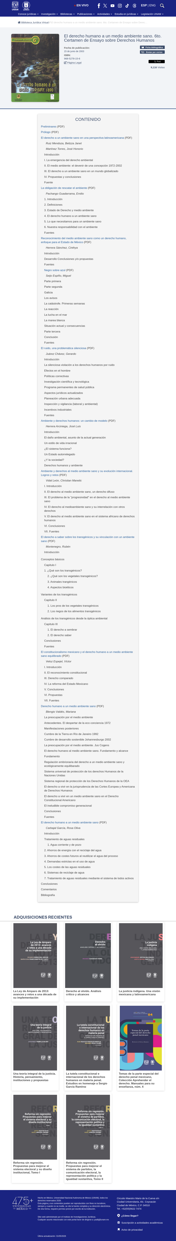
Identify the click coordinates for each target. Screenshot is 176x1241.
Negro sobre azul (54, 270)
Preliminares (48, 126)
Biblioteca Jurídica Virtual (33, 22)
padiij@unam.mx (101, 1220)
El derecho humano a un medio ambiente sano (70, 822)
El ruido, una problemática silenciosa (63, 348)
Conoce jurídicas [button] (28, 14)
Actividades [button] (104, 14)
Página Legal (72, 62)
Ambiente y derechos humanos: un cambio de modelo (74, 420)
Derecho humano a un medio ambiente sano (68, 706)
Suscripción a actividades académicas (140, 1222)
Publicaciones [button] (86, 14)
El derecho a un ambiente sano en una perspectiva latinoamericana (82, 137)
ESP (144, 5)
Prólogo (46, 132)
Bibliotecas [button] (67, 14)
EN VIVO (81, 5)
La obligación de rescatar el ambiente (64, 188)
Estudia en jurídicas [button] (126, 14)
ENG (152, 5)
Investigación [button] (49, 14)
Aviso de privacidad (130, 1229)
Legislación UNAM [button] (152, 14)
